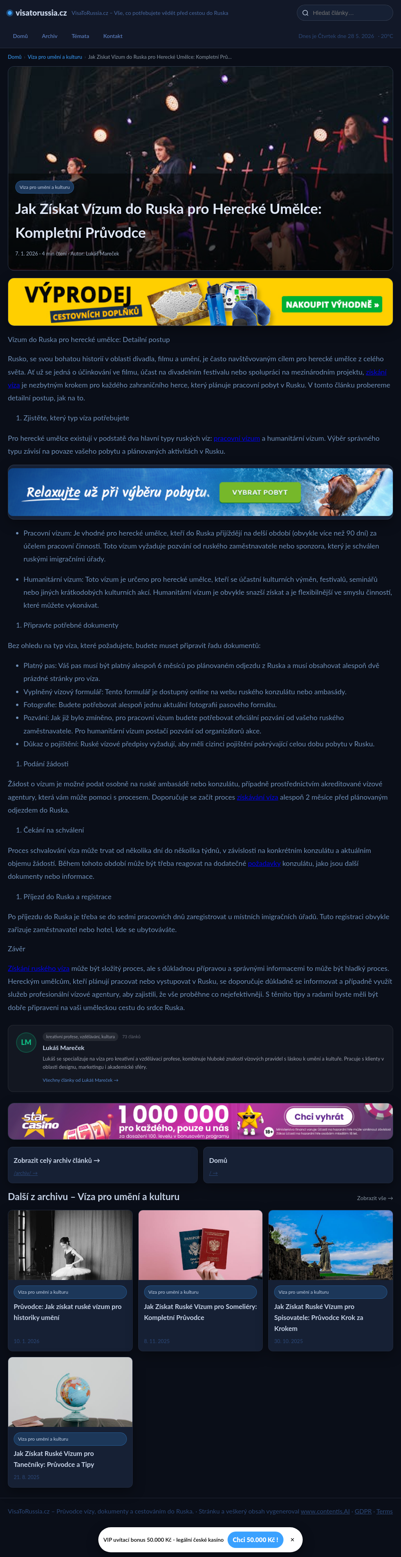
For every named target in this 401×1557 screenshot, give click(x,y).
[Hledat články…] (350, 12)
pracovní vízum (237, 438)
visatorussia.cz (41, 12)
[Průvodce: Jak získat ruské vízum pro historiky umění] (70, 1280)
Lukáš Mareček (64, 1047)
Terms (384, 1511)
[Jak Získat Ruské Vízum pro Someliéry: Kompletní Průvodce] (201, 1280)
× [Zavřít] (293, 1540)
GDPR (363, 1511)
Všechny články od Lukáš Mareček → (80, 1080)
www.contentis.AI (325, 1511)
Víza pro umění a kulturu (55, 57)
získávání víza (257, 797)
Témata (80, 36)
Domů (20, 36)
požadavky (264, 863)
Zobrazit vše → (375, 1198)
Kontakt (113, 36)
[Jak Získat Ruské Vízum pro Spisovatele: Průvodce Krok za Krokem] (331, 1280)
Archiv (50, 36)
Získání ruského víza (39, 968)
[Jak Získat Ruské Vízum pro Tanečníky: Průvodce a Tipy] (70, 1422)
